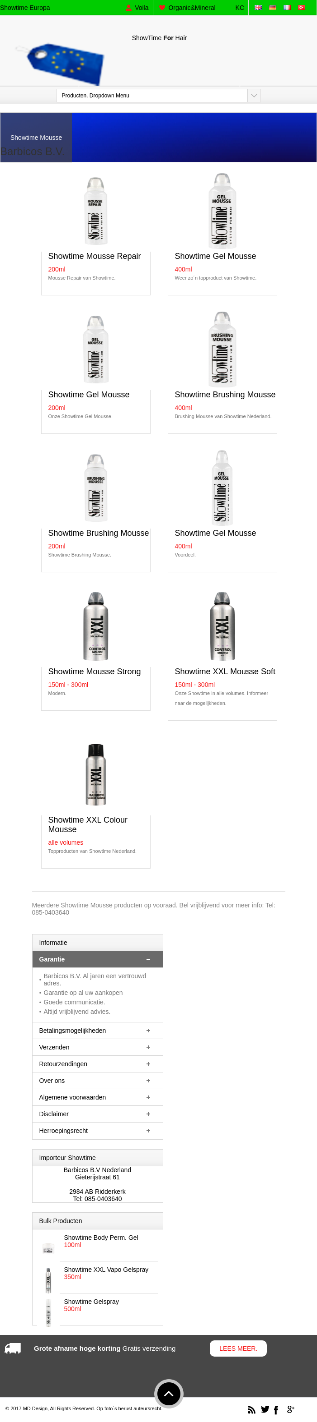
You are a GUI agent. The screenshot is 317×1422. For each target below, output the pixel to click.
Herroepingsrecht (63, 1130)
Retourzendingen (63, 1064)
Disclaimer (54, 1114)
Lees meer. (238, 1348)
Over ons (52, 1080)
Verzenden (54, 1047)
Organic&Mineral (191, 7)
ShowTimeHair (159, 37)
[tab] (98, 959)
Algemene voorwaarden (72, 1097)
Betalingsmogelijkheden (72, 1030)
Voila (141, 7)
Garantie (52, 959)
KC (240, 7)
